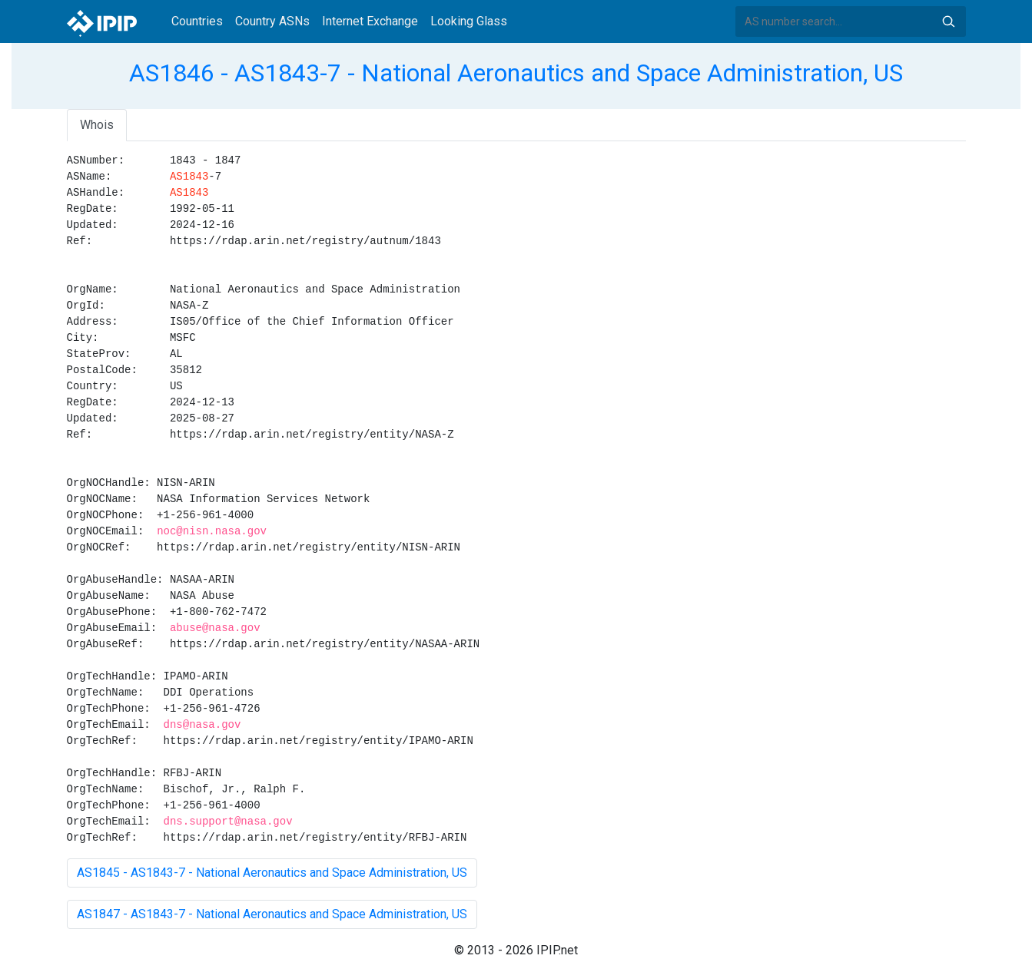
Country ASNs (272, 21)
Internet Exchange (370, 21)
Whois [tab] (97, 124)
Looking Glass (468, 21)
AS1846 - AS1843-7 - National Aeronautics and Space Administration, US (516, 73)
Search (948, 21)
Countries (197, 21)
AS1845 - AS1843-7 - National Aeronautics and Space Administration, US (272, 872)
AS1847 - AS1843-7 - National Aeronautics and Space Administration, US (272, 914)
